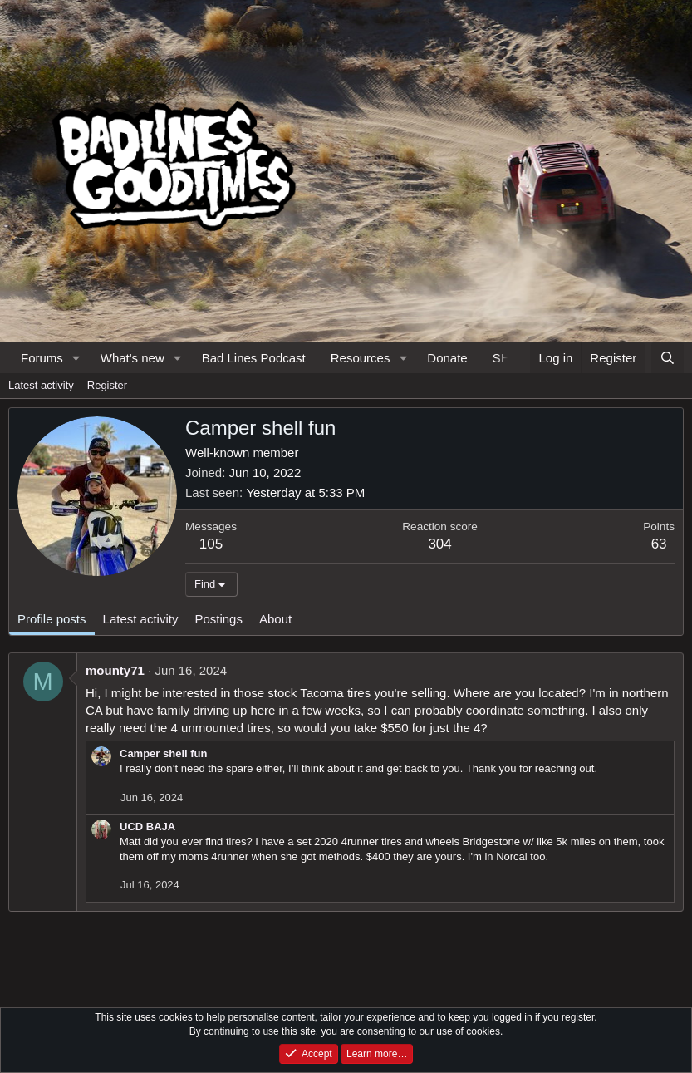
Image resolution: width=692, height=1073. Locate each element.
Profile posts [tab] (51, 619)
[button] (76, 357)
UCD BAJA (147, 826)
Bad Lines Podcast (254, 358)
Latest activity (41, 385)
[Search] (667, 357)
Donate (447, 358)
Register (107, 385)
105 (211, 544)
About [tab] (275, 619)
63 (659, 544)
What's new (132, 358)
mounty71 (115, 670)
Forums (42, 358)
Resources (360, 358)
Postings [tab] (218, 619)
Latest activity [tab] (141, 619)
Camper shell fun (163, 753)
